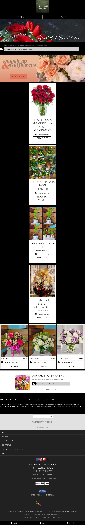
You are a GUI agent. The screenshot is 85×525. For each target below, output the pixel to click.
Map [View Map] (42, 523)
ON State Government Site (51, 514)
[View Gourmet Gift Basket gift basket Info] (42, 281)
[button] (42, 491)
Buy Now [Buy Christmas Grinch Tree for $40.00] (42, 257)
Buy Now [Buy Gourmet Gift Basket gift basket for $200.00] (42, 317)
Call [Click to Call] (14, 523)
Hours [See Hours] (70, 523)
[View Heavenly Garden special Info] (70, 340)
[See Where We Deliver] (42, 427)
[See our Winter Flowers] (42, 68)
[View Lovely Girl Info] (14, 341)
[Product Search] (43, 416)
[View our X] (47, 460)
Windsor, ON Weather (32, 514)
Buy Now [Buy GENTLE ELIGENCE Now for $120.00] (42, 366)
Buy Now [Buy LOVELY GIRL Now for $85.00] (14, 366)
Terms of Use (56, 517)
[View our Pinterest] (44, 460)
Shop (21, 17)
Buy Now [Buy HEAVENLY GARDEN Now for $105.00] (71, 366)
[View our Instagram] (40, 460)
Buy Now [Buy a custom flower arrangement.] (51, 389)
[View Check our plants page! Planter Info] (42, 162)
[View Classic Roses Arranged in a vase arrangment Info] (42, 100)
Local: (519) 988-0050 (42, 474)
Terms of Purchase (43, 517)
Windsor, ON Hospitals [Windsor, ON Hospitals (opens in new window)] (38, 511)
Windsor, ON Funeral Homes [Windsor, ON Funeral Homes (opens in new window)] (18, 511)
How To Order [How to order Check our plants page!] (42, 198)
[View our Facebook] (37, 460)
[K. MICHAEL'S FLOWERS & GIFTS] (42, 12)
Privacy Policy (29, 517)
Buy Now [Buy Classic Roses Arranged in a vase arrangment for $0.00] (42, 138)
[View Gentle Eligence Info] (42, 340)
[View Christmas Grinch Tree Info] (42, 224)
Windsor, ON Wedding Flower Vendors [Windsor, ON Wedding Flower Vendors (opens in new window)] (63, 511)
